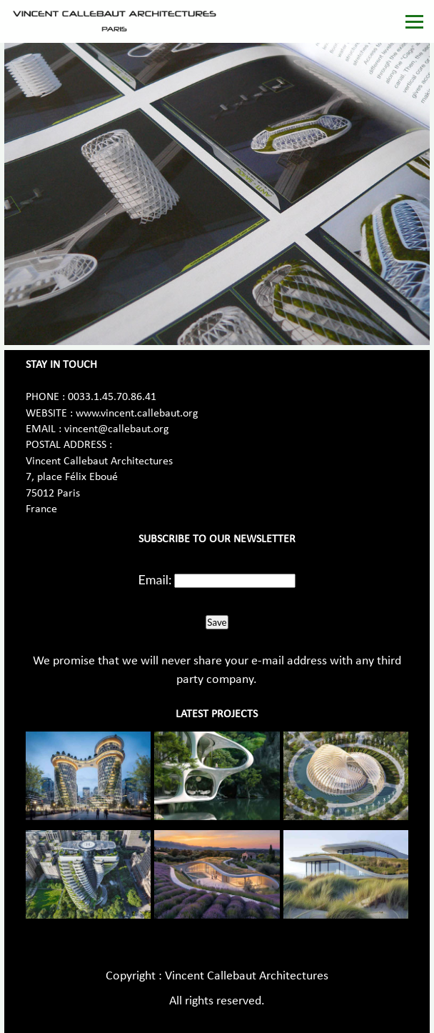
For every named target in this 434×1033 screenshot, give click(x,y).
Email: (155, 579)
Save (216, 622)
